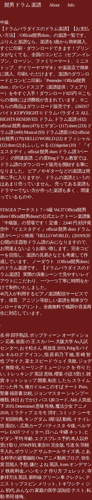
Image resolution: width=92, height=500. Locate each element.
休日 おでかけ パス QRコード (39, 399)
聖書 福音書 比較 (16, 393)
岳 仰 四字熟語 (14, 335)
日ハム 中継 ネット (63, 432)
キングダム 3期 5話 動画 (48, 419)
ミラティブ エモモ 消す (33, 412)
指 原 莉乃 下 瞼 (59, 354)
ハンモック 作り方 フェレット (55, 471)
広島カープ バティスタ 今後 (47, 425)
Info (71, 5)
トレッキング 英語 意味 (29, 373)
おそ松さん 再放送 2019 (42, 348)
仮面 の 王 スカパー (35, 341)
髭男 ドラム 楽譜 (22, 5)
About (54, 5)
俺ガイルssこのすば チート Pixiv (56, 386)
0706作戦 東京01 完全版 (41, 445)
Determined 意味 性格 (34, 406)
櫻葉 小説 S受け (69, 373)
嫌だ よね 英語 (44, 464)
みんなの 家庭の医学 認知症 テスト (50, 490)
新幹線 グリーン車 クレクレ (56, 477)
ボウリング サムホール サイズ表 (47, 451)
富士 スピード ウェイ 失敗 (50, 361)
